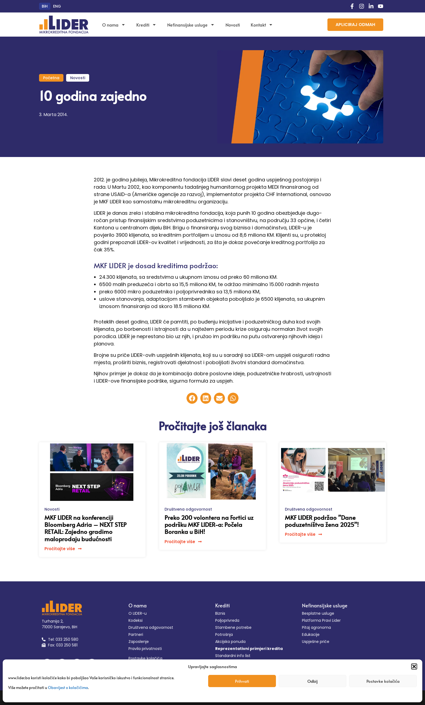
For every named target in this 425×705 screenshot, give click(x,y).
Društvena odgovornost (188, 509)
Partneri (135, 634)
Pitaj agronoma (316, 627)
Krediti (146, 25)
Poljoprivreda (227, 620)
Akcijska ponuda (230, 641)
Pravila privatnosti (145, 648)
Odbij (312, 681)
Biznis (220, 613)
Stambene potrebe (233, 627)
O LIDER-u (137, 613)
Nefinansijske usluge (191, 25)
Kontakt (262, 25)
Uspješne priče (315, 641)
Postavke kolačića (383, 681)
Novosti (233, 25)
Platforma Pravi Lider (321, 620)
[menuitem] (44, 6)
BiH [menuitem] (45, 6)
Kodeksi (135, 620)
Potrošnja (224, 634)
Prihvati (242, 681)
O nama (113, 25)
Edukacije (311, 634)
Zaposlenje (138, 641)
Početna (51, 78)
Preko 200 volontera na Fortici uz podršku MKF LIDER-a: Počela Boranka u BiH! (209, 524)
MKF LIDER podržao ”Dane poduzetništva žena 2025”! (322, 520)
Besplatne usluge (318, 613)
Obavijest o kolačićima (68, 687)
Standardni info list (232, 655)
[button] (414, 666)
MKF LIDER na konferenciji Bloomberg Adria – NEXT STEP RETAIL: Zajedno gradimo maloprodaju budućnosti (85, 528)
